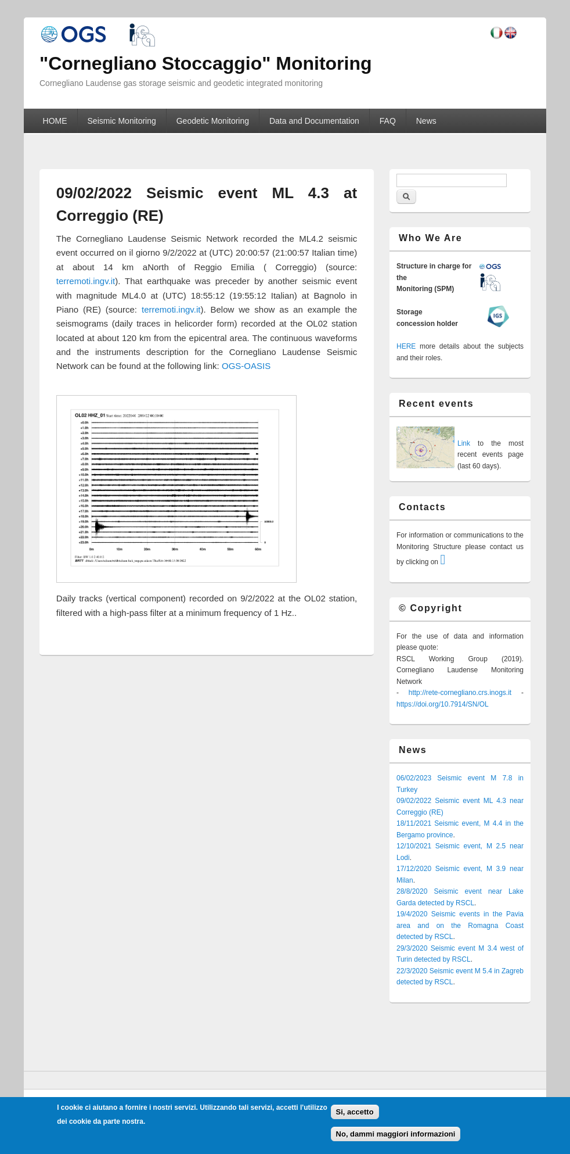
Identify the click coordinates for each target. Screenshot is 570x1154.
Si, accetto (355, 1112)
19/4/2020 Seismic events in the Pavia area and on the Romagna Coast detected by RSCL (460, 925)
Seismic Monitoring (122, 121)
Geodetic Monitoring (212, 121)
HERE (406, 346)
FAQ (388, 121)
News (426, 121)
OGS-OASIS (246, 366)
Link (463, 443)
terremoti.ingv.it (85, 281)
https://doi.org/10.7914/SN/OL (442, 704)
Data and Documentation (314, 121)
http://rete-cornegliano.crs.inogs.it (460, 693)
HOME (55, 121)
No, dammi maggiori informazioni (396, 1134)
